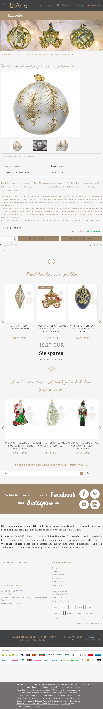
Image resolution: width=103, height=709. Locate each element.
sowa (89, 603)
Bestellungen (57, 574)
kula (63, 603)
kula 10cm (58, 609)
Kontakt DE (57, 577)
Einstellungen (58, 570)
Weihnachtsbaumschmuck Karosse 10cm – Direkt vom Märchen (53, 329)
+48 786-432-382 (59, 590)
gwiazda (70, 609)
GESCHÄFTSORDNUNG (12, 587)
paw (80, 603)
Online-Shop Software (84, 619)
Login (54, 564)
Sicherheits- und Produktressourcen (18, 157)
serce (72, 603)
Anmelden (56, 567)
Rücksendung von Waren (11, 599)
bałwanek (90, 609)
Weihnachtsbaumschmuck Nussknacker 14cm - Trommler (84, 446)
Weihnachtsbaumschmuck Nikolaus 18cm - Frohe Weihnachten (21, 446)
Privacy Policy (7, 590)
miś (79, 609)
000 (55, 603)
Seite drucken (96, 245)
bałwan (57, 614)
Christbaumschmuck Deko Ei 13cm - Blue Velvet (82, 329)
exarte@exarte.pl (59, 587)
